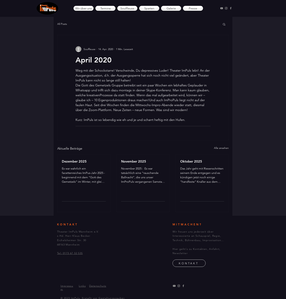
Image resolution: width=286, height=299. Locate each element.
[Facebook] (230, 8)
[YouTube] (221, 8)
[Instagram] (226, 8)
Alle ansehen (221, 148)
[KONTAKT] (189, 263)
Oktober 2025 (191, 161)
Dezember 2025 (74, 161)
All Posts (62, 24)
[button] (224, 24)
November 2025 (133, 161)
